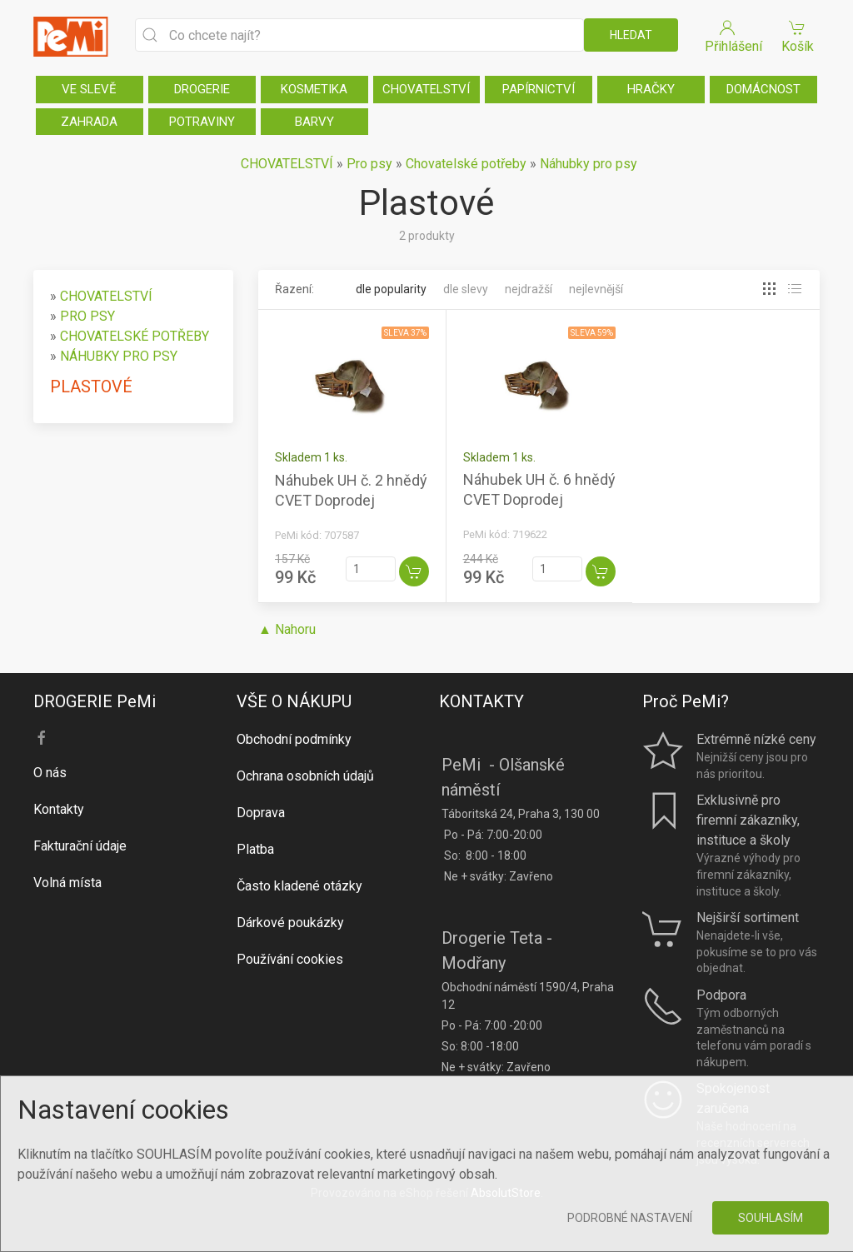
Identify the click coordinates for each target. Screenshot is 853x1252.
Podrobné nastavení (629, 1218)
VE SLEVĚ (89, 89)
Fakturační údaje (80, 846)
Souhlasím (770, 1218)
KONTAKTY (481, 701)
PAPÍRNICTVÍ (538, 89)
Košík (797, 35)
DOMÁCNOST (763, 89)
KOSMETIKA (314, 89)
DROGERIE (202, 89)
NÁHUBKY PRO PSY (118, 356)
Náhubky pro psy (588, 164)
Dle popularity (391, 289)
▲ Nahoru (287, 629)
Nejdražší (528, 289)
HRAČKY (651, 89)
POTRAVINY (202, 121)
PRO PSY (87, 316)
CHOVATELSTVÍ (426, 89)
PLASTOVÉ (91, 387)
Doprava (261, 813)
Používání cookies (290, 959)
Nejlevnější (596, 289)
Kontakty (58, 809)
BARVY (314, 121)
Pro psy (369, 164)
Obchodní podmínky (294, 739)
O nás (50, 773)
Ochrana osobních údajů (305, 776)
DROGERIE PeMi (94, 701)
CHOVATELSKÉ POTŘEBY (134, 336)
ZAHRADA (89, 121)
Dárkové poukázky (290, 922)
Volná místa (67, 882)
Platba (255, 849)
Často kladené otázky (299, 886)
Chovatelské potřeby (466, 164)
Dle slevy (465, 289)
